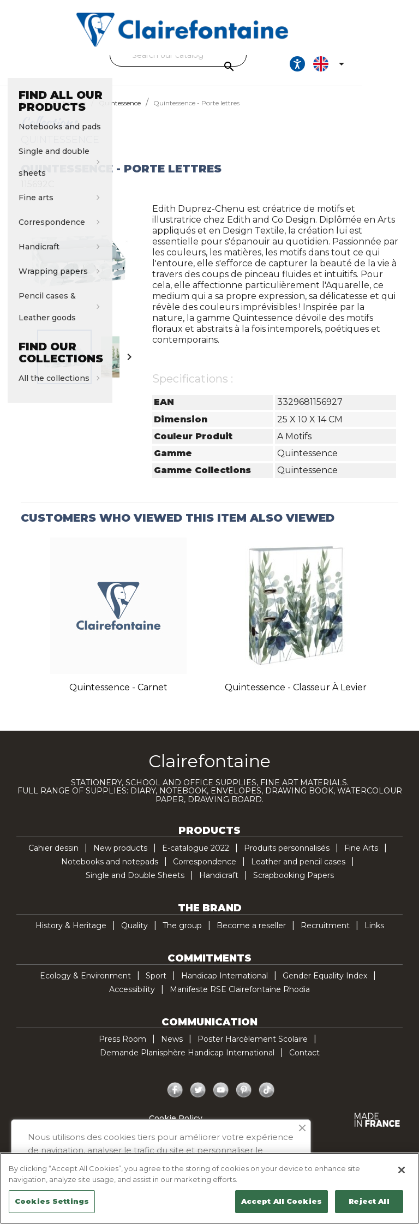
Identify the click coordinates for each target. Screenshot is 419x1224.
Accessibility (132, 999)
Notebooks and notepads (109, 871)
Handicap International (224, 985)
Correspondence (204, 871)
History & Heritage (70, 935)
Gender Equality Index (325, 985)
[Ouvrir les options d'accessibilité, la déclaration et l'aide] (349, 68)
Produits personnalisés (287, 858)
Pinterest (244, 1100)
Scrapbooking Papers (293, 885)
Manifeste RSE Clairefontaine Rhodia (240, 999)
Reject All (369, 1201)
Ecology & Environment (85, 985)
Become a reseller (251, 935)
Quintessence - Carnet (118, 697)
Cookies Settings (52, 1201)
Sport (156, 985)
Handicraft (218, 885)
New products (120, 858)
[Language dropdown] (382, 68)
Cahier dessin (53, 858)
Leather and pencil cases (298, 871)
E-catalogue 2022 (195, 858)
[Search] (207, 55)
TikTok (267, 1100)
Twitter (198, 1100)
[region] (209, 1188)
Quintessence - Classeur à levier (296, 697)
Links (374, 935)
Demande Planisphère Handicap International (187, 1062)
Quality (134, 935)
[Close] (402, 1170)
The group (182, 935)
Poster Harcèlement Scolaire (252, 1049)
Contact (304, 1062)
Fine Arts (361, 858)
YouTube (221, 1100)
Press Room (122, 1049)
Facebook (175, 1100)
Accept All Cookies (281, 1201)
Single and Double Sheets (135, 885)
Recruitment (325, 935)
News (172, 1049)
